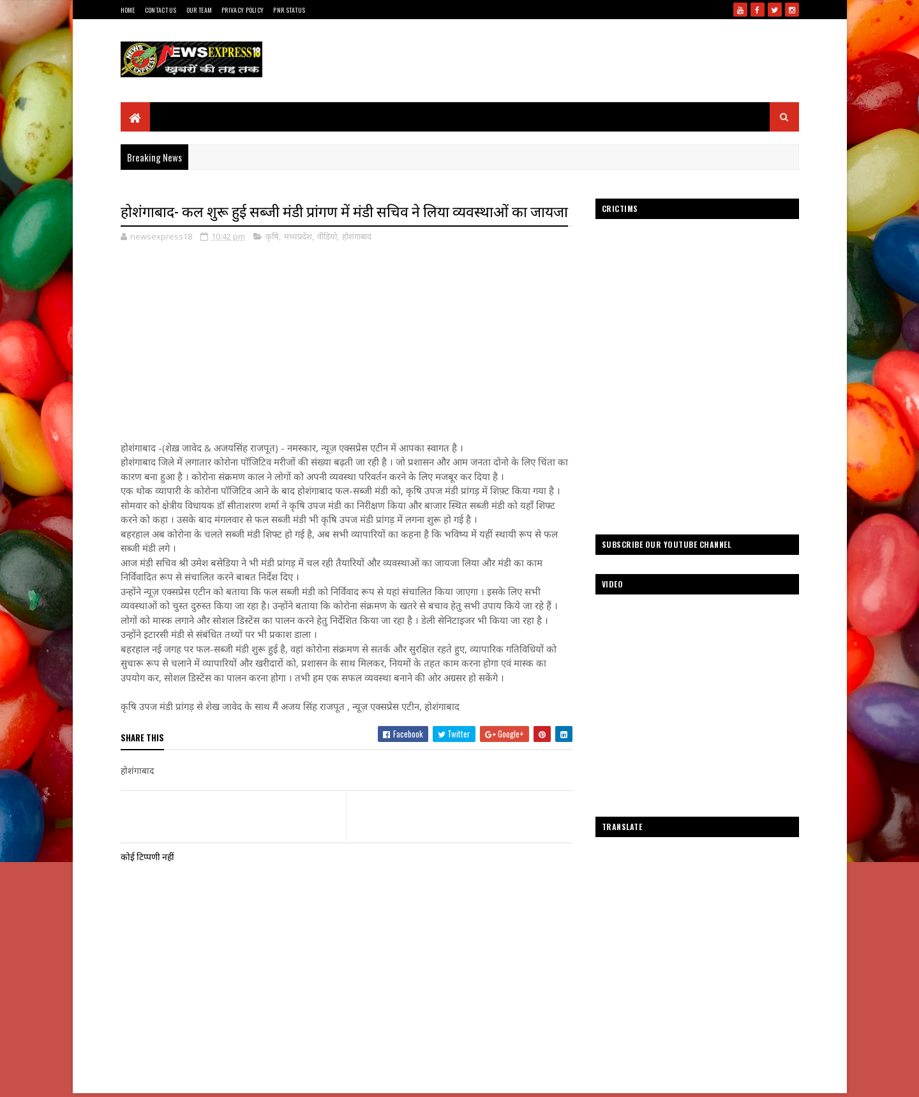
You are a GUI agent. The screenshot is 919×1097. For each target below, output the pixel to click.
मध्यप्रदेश (298, 236)
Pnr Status (289, 10)
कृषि (272, 236)
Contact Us (161, 10)
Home (128, 10)
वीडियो (327, 236)
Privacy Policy (242, 10)
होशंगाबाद (356, 236)
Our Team (199, 10)
